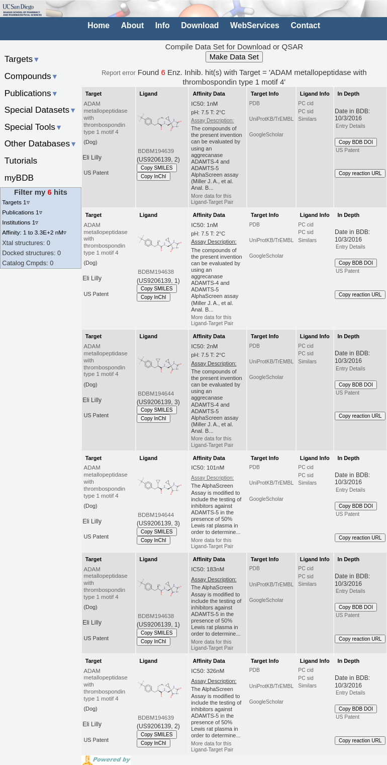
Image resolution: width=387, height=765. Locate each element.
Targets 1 (15, 202)
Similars (307, 119)
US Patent (347, 150)
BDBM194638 (156, 272)
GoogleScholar (266, 134)
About (132, 25)
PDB (254, 103)
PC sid (305, 111)
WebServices (254, 25)
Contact (305, 25)
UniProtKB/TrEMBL (271, 119)
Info (162, 25)
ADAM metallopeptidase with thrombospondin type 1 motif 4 (106, 117)
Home (98, 25)
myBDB (19, 178)
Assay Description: (212, 120)
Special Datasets (41, 110)
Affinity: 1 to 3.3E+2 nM (34, 232)
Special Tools (34, 127)
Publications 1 (22, 212)
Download (200, 25)
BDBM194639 (156, 151)
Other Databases (41, 143)
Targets (22, 59)
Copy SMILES (157, 168)
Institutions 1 (20, 222)
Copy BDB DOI (356, 142)
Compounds (31, 76)
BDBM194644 (156, 394)
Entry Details (350, 126)
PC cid (305, 103)
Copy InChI (153, 176)
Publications (31, 93)
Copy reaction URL (360, 173)
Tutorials (21, 161)
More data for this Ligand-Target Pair (212, 199)
